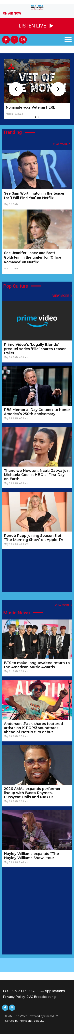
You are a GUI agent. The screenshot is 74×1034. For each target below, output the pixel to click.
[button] (68, 40)
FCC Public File (14, 991)
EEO (32, 991)
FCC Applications (51, 991)
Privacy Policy (14, 997)
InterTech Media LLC (31, 1020)
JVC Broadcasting (41, 997)
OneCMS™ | (51, 1016)
